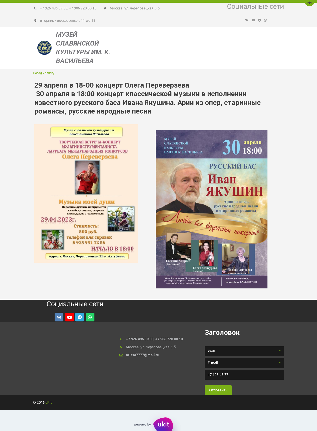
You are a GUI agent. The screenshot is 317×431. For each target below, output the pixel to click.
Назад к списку (43, 73)
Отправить (218, 390)
